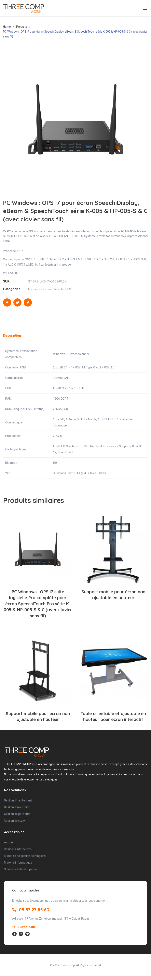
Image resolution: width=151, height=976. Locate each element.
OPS (68, 289)
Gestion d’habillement (18, 800)
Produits (21, 26)
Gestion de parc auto (17, 814)
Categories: (12, 289)
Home (7, 26)
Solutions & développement (21, 869)
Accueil (8, 842)
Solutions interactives (18, 849)
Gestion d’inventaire (16, 807)
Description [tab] (12, 335)
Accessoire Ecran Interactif (45, 289)
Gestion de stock (14, 820)
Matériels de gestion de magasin (25, 855)
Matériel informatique (18, 862)
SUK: (6, 281)
